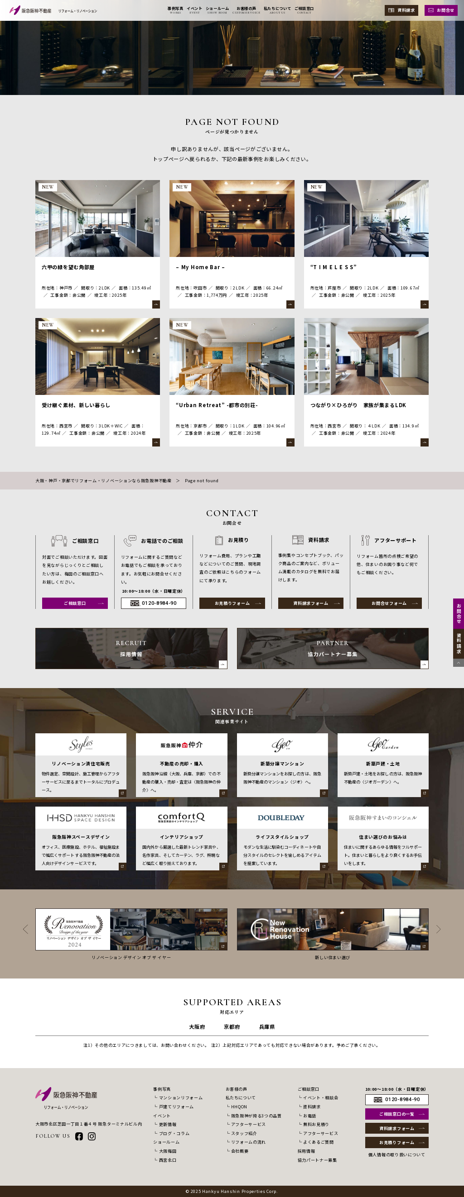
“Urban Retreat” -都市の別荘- (217, 404)
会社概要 (240, 1151)
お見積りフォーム (232, 603)
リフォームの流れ (248, 1142)
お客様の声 (236, 1089)
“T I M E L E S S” (333, 267)
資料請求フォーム (311, 603)
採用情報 (306, 1151)
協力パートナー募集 (317, 1160)
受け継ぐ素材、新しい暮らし (76, 404)
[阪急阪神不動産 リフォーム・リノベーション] (53, 10)
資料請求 (406, 10)
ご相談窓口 (75, 603)
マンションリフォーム (181, 1097)
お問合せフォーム (389, 603)
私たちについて (241, 1097)
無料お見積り (316, 1124)
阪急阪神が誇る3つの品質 (256, 1115)
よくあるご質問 (318, 1142)
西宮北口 (168, 1160)
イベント (162, 1115)
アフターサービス (248, 1124)
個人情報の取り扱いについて (396, 1155)
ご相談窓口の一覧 (397, 1114)
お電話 (309, 1115)
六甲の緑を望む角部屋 (68, 267)
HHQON (239, 1106)
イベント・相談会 (320, 1097)
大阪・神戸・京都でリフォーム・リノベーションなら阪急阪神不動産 (103, 480)
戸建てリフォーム (176, 1106)
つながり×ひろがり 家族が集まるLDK (358, 404)
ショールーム (166, 1142)
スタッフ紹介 (244, 1133)
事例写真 (162, 1089)
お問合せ (445, 10)
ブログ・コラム (174, 1133)
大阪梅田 (168, 1151)
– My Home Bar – (200, 267)
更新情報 (168, 1124)
